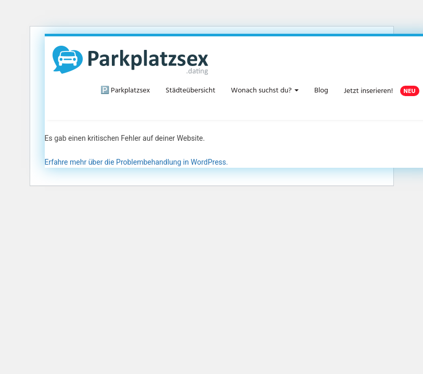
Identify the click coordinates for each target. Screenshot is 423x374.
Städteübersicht (190, 91)
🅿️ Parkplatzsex (125, 91)
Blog (321, 91)
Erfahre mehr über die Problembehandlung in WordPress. (136, 162)
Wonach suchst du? (265, 91)
